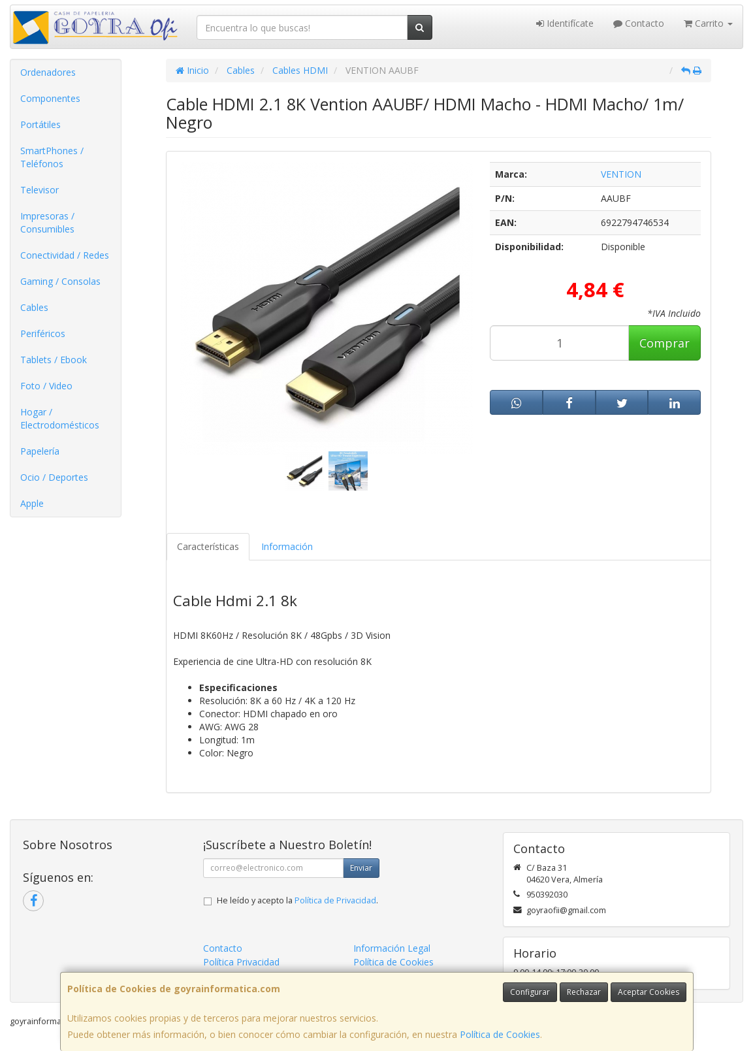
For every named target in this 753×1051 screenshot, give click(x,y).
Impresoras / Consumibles (47, 222)
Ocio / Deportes (54, 477)
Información (287, 546)
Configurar (530, 991)
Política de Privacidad (335, 900)
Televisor (39, 190)
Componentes (50, 98)
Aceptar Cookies (648, 991)
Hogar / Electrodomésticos (59, 418)
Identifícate (565, 23)
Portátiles (40, 124)
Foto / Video (46, 386)
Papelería (39, 451)
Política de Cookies (500, 1034)
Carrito (708, 23)
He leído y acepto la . (297, 900)
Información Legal (391, 948)
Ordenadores (48, 72)
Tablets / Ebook (53, 359)
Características (208, 546)
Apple (32, 503)
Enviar (361, 867)
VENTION (621, 174)
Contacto (638, 23)
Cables (34, 307)
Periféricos (42, 333)
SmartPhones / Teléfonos (52, 157)
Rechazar (584, 991)
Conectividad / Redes (64, 255)
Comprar (664, 343)
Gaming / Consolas (60, 281)
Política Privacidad (241, 962)
